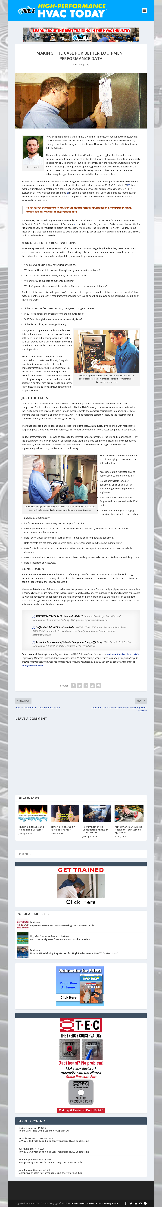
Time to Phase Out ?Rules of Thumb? (63, 828)
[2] (67, 192)
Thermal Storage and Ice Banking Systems (31, 828)
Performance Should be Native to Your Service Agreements (128, 829)
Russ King (24, 1148)
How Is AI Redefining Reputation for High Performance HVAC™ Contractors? (74, 953)
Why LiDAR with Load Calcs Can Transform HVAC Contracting (55, 1140)
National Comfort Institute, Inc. (85, 1203)
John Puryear (26, 1159)
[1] (128, 185)
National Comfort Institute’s (123, 654)
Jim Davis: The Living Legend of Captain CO (45, 1130)
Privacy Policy (111, 1203)
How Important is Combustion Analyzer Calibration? (95, 829)
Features (77, 64)
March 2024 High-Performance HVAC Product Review (60, 939)
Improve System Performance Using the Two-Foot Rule (62, 925)
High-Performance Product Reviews (49, 936)
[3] (74, 224)
